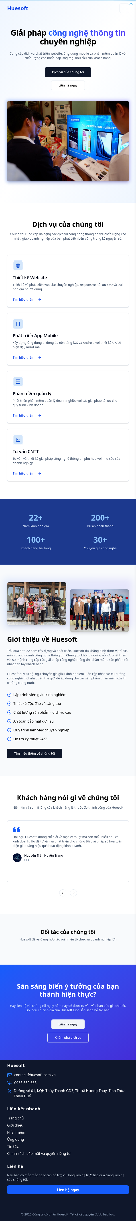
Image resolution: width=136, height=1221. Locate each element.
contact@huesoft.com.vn (35, 1074)
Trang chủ (15, 1118)
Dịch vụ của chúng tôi (68, 72)
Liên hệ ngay (68, 85)
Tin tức (12, 1146)
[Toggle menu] (124, 8)
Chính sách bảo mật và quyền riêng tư (39, 1153)
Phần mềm (16, 1132)
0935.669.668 (25, 1082)
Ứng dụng (15, 1139)
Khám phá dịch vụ (68, 1037)
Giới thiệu (15, 1125)
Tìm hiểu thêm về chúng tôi (34, 753)
